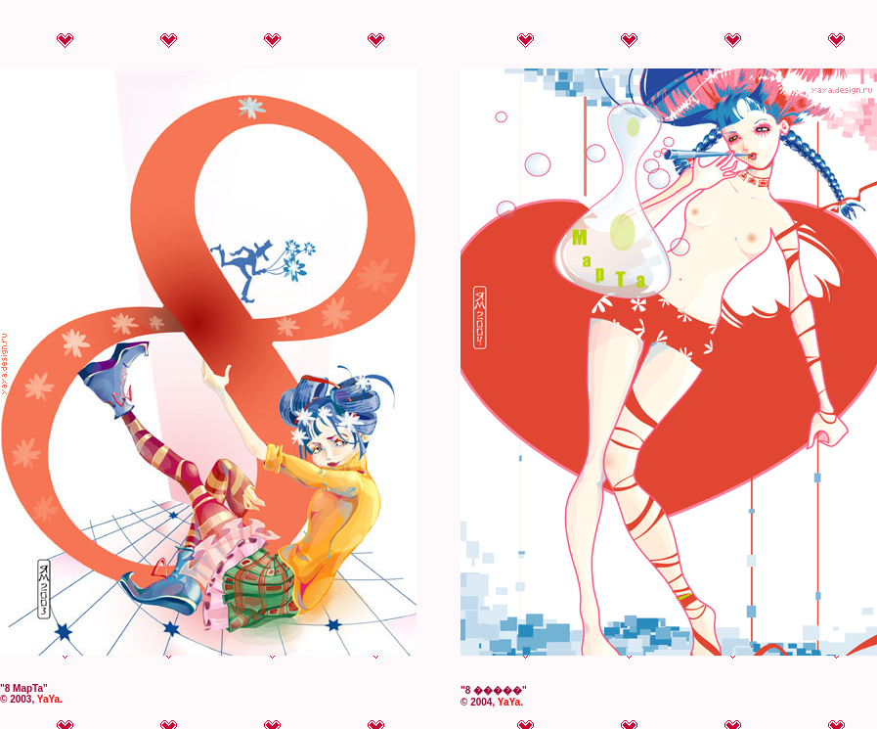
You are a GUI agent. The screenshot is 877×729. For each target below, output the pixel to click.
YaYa (48, 699)
